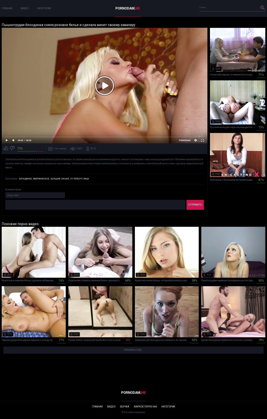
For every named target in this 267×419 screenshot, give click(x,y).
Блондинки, (25, 179)
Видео (25, 8)
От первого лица (79, 179)
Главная (7, 8)
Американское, (41, 179)
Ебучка (124, 406)
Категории (44, 8)
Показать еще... (133, 350)
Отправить (195, 204)
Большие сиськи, (60, 179)
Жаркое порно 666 (145, 406)
